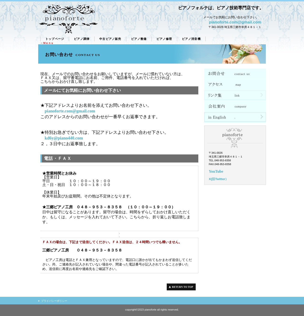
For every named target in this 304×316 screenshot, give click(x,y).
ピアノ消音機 (191, 39)
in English (235, 117)
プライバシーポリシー (54, 300)
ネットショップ (235, 74)
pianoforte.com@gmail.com (235, 22)
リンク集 (235, 95)
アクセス (235, 84)
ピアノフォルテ (68, 19)
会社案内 (235, 106)
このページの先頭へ (182, 286)
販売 (110, 39)
